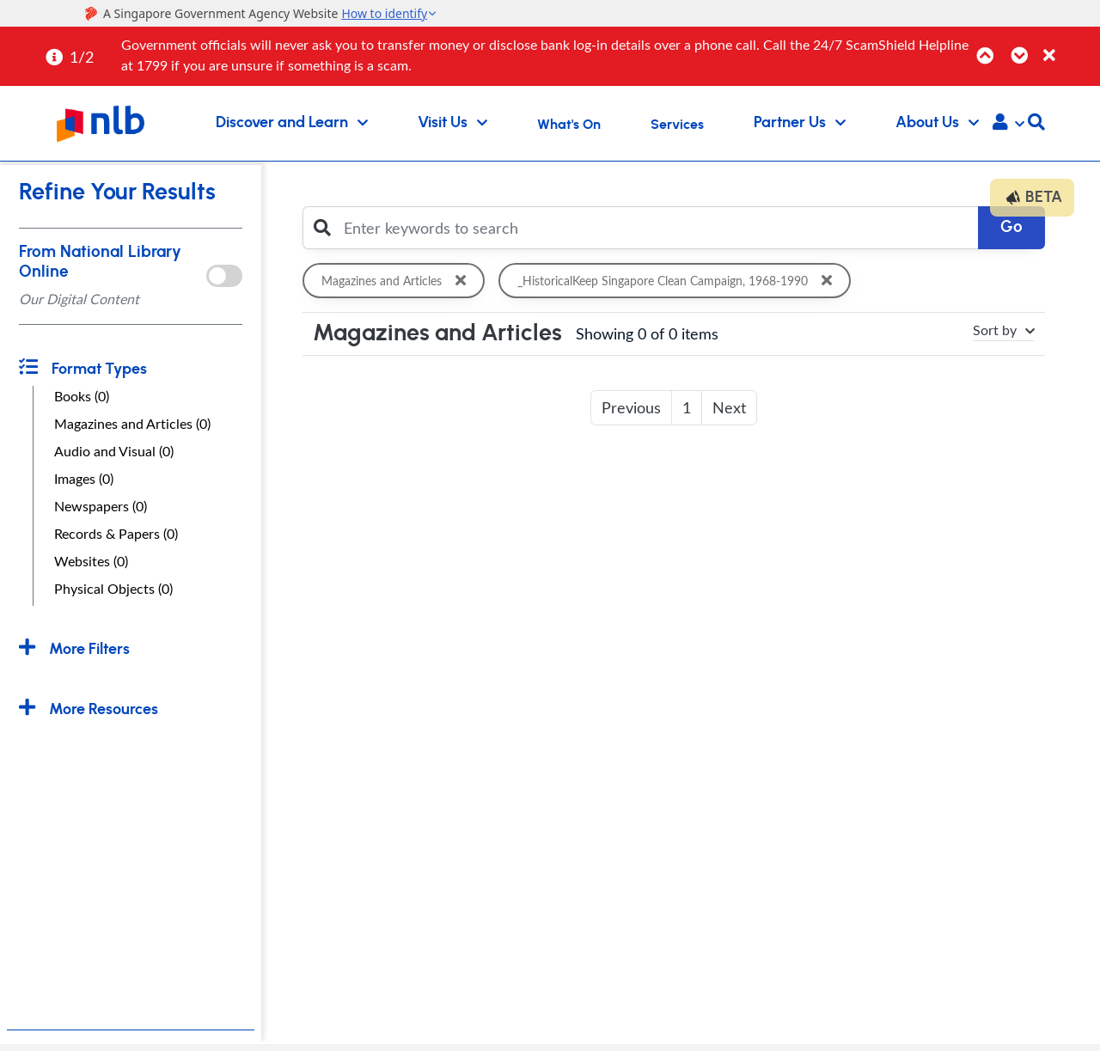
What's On (569, 124)
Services (677, 124)
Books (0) (81, 396)
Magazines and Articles (397, 280)
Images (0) (83, 478)
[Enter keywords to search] (656, 227)
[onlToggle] (223, 276)
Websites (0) (91, 561)
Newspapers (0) (100, 506)
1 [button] (686, 407)
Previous (631, 407)
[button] (1008, 124)
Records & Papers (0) (116, 533)
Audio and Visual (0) (114, 451)
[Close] (1068, 46)
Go (1011, 227)
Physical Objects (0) (113, 588)
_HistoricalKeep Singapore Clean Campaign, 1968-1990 (682, 280)
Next (729, 407)
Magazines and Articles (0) (132, 423)
